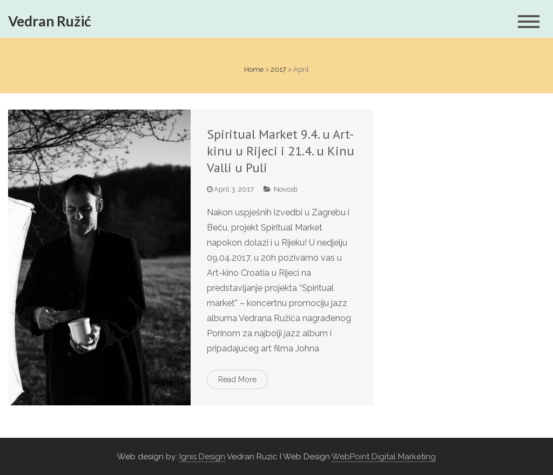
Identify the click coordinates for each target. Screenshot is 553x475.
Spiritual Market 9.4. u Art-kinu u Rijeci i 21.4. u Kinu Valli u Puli (280, 151)
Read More (237, 379)
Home (254, 69)
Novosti (286, 189)
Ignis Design (202, 457)
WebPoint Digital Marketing (384, 457)
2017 (278, 69)
